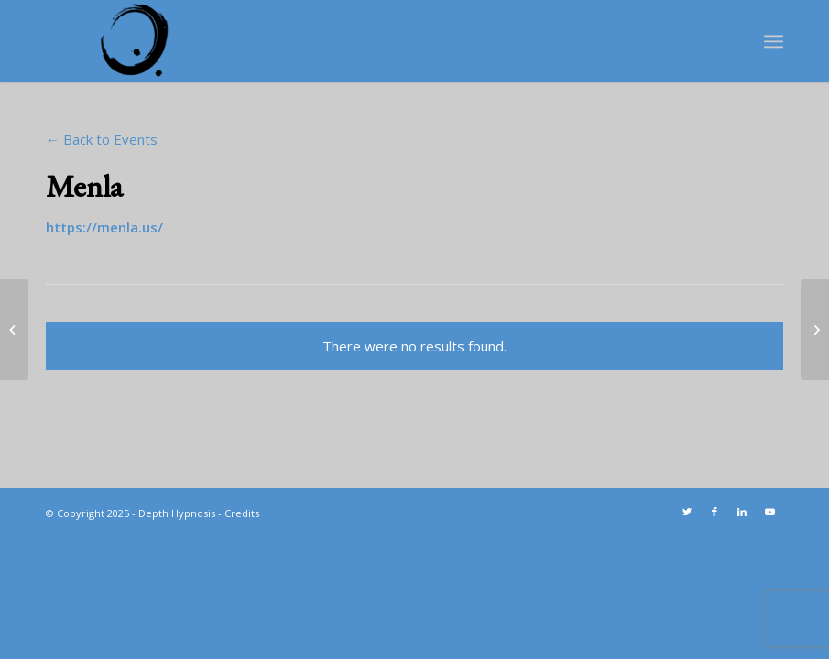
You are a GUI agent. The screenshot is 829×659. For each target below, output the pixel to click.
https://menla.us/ (104, 227)
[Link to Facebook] (714, 511)
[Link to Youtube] (769, 511)
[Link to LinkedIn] (742, 511)
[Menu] (773, 41)
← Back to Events (102, 139)
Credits (241, 513)
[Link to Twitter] (687, 511)
